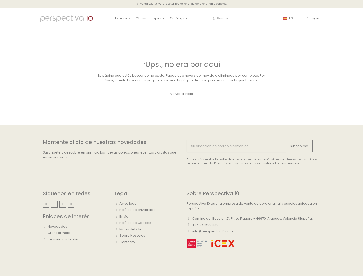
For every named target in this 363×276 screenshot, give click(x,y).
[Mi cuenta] (313, 18)
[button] (181, 94)
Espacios (122, 18)
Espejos (158, 18)
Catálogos (178, 18)
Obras (141, 18)
